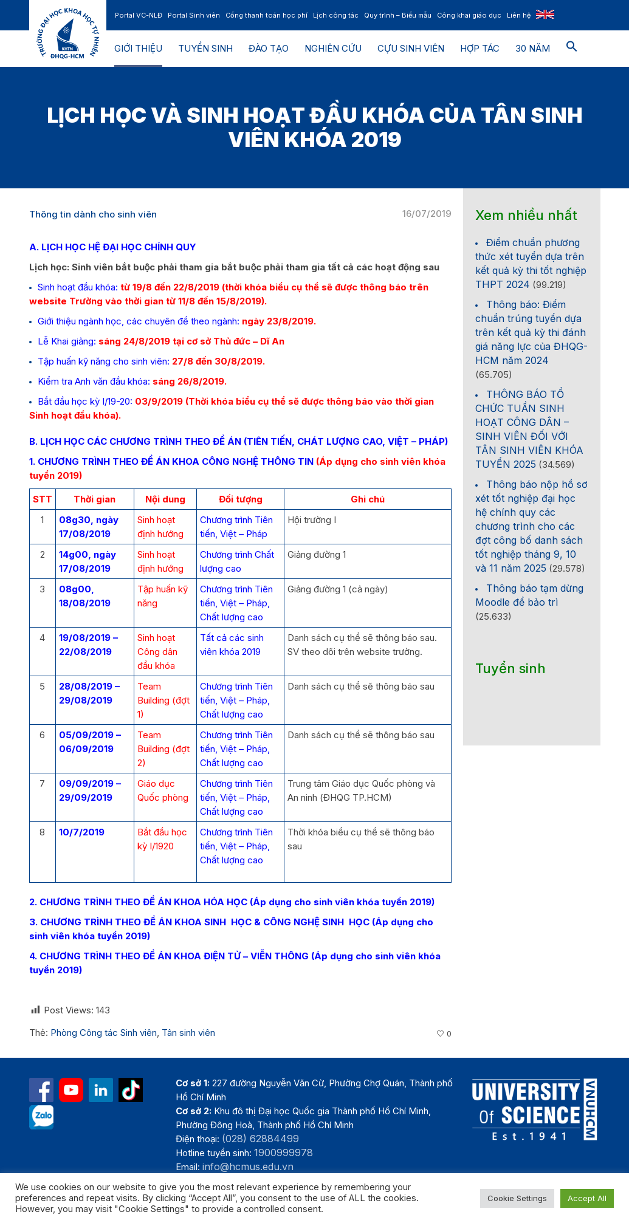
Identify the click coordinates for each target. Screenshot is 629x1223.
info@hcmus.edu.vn (248, 1166)
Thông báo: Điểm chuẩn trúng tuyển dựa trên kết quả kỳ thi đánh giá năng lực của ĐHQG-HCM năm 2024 (531, 332)
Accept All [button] (587, 1198)
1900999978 (283, 1152)
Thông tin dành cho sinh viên (93, 214)
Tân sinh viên (188, 1032)
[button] (572, 48)
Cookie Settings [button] (517, 1198)
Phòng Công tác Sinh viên (103, 1032)
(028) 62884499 (260, 1138)
